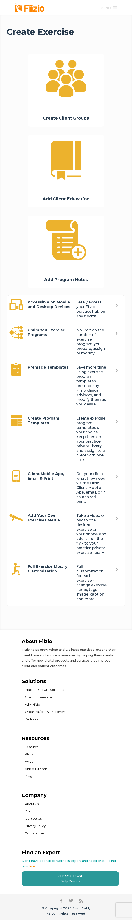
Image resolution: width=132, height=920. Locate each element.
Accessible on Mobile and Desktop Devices (49, 304)
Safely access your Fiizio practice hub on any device (90, 309)
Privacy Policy (35, 826)
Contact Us (33, 818)
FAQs (29, 761)
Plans (29, 754)
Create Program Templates (43, 420)
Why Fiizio (32, 704)
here (32, 866)
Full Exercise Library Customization (48, 568)
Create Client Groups (66, 118)
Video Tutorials (36, 769)
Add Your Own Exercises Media (44, 517)
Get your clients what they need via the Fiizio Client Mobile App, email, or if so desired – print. (90, 488)
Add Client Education (66, 198)
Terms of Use (34, 833)
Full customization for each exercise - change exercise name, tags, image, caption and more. (91, 582)
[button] (106, 8)
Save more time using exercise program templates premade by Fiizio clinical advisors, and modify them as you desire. (91, 385)
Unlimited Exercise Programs (46, 332)
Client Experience (38, 697)
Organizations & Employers (45, 711)
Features (31, 747)
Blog (28, 776)
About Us (32, 804)
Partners (31, 719)
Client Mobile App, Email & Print (46, 476)
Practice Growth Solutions (44, 690)
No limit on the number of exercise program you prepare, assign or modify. (90, 341)
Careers (31, 811)
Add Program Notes (66, 279)
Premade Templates (48, 367)
